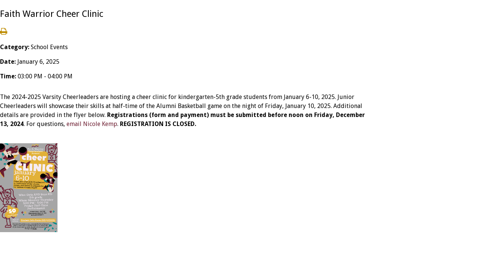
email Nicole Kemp (92, 124)
